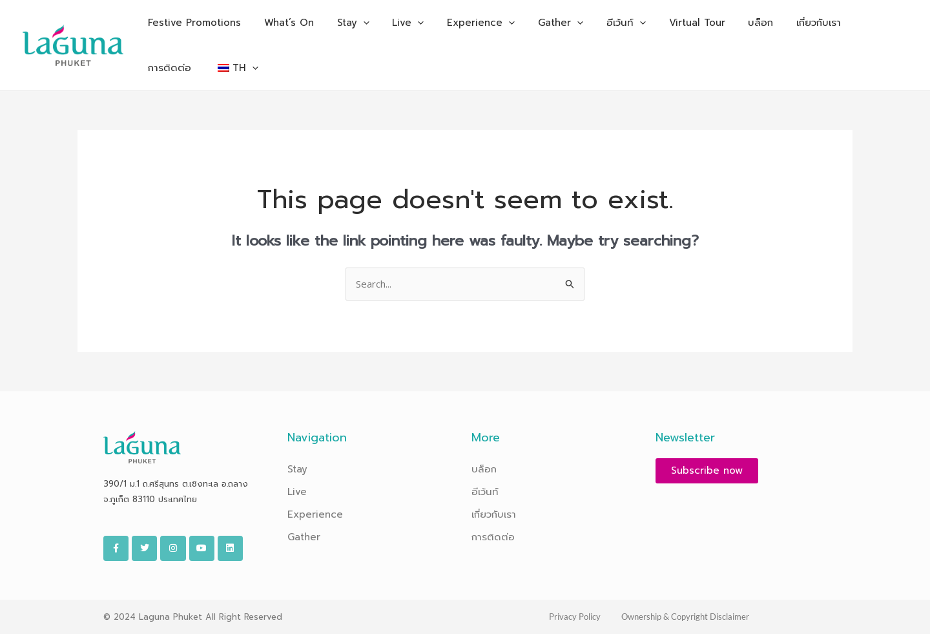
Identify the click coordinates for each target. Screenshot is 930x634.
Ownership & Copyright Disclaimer (685, 616)
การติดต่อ (493, 537)
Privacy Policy (575, 616)
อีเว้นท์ (485, 492)
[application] (353, 22)
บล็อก (484, 469)
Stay (297, 469)
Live (297, 492)
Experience (315, 514)
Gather (303, 537)
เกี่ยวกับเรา (493, 514)
